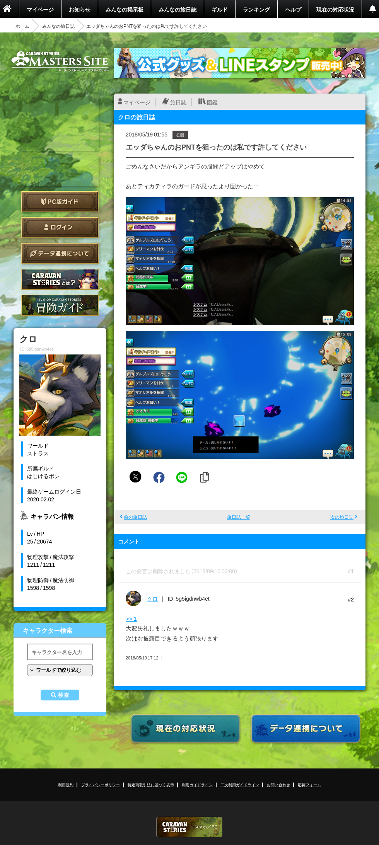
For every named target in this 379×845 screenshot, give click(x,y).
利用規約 (65, 784)
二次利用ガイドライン (239, 784)
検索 (63, 695)
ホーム (22, 25)
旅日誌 (178, 102)
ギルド (220, 9)
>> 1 (131, 618)
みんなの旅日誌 (177, 9)
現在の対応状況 (335, 9)
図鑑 (212, 102)
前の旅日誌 (135, 516)
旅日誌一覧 (238, 516)
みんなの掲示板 (124, 9)
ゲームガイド (60, 305)
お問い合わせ (278, 784)
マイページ (40, 9)
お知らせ (79, 9)
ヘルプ (293, 9)
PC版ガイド (60, 201)
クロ (152, 598)
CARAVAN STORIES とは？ (60, 279)
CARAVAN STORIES (189, 827)
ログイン (60, 227)
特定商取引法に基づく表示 (151, 784)
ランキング (256, 9)
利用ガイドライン (197, 784)
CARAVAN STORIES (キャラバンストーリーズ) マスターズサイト (60, 61)
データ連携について (60, 253)
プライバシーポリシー (100, 784)
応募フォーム (309, 784)
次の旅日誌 (341, 516)
